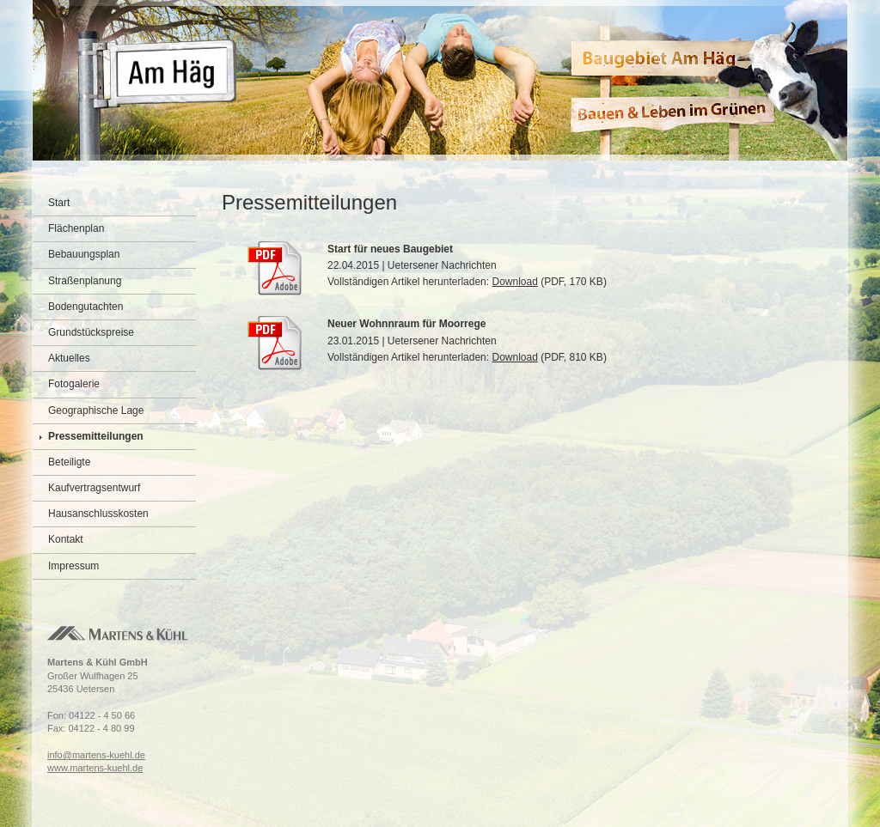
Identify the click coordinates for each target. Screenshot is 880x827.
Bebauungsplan (83, 254)
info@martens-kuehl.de (96, 755)
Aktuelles (69, 358)
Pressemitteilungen (96, 436)
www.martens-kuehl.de (95, 768)
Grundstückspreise (91, 332)
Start (59, 203)
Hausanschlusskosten (98, 514)
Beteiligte (69, 462)
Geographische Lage (96, 410)
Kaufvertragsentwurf (94, 488)
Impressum (73, 566)
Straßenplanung (84, 281)
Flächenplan (76, 228)
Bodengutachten (85, 307)
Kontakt (65, 539)
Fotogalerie (74, 384)
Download (514, 282)
